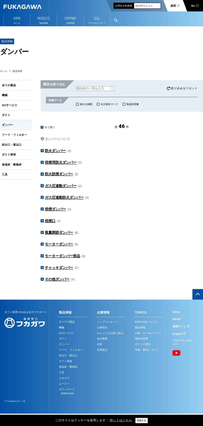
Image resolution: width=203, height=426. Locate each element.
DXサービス (9, 105)
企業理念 (102, 327)
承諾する (141, 420)
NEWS (177, 319)
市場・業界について (147, 349)
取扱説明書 (133, 104)
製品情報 (65, 312)
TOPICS (141, 312)
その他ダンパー (57, 279)
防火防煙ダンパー (59, 174)
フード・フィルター (14, 134)
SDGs (97, 18)
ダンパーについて (57, 139)
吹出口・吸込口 (12, 144)
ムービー (64, 383)
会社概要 (102, 338)
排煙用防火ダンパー (61, 162)
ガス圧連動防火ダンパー (64, 197)
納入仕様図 (86, 104)
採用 (173, 5)
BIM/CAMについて (146, 321)
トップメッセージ (107, 321)
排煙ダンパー (55, 209)
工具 (5, 174)
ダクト (6, 115)
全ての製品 (9, 85)
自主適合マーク (109, 104)
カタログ (64, 377)
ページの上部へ (197, 294)
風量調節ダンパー (59, 232)
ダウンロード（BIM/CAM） (67, 391)
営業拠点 (102, 349)
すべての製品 (67, 321)
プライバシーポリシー (182, 342)
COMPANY (70, 18)
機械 (5, 95)
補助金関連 (141, 338)
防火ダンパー (55, 151)
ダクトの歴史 (143, 344)
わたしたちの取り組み (110, 333)
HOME (17, 18)
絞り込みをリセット (184, 88)
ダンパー (7, 124)
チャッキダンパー (59, 267)
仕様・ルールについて (148, 333)
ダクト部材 (9, 154)
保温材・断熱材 (12, 164)
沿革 (99, 344)
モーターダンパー (59, 244)
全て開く (50, 127)
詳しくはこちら (121, 420)
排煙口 (50, 221)
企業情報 (103, 312)
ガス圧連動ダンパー (61, 186)
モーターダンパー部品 (62, 256)
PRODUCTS (43, 18)
